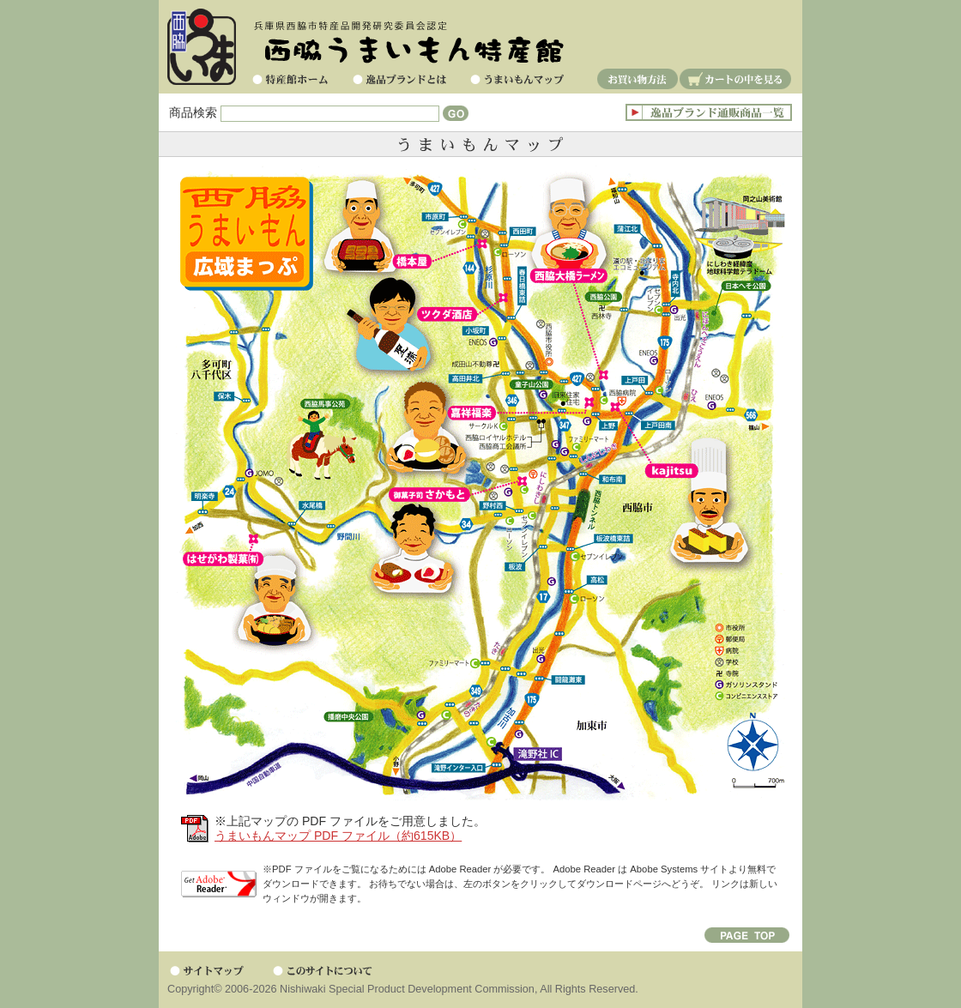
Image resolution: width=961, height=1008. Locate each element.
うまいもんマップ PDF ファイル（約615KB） (338, 835)
